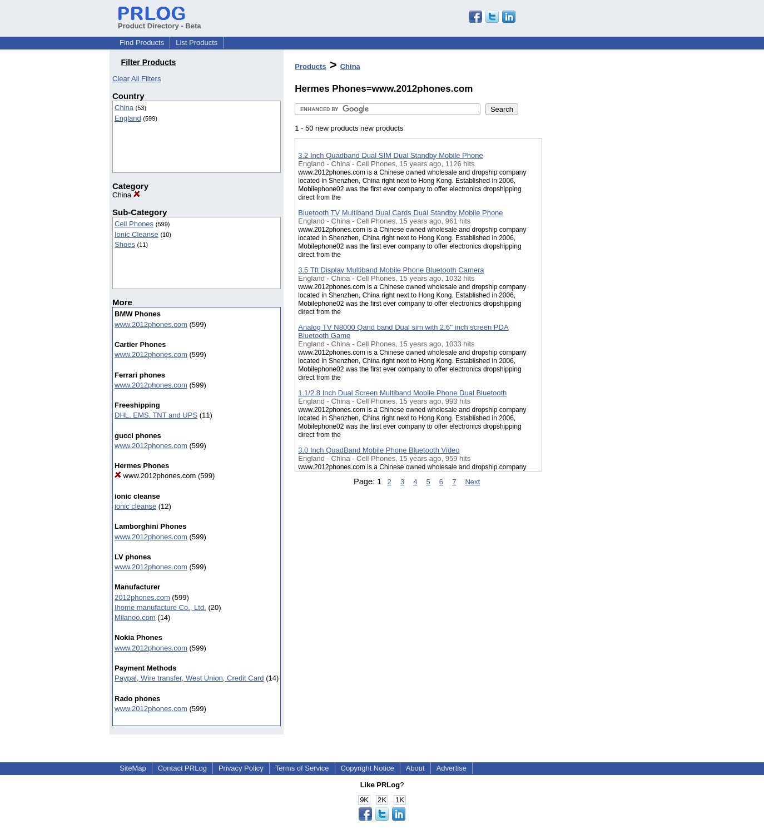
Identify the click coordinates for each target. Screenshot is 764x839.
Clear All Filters (136, 79)
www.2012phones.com (151, 324)
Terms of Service (302, 768)
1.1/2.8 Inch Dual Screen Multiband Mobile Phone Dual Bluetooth (402, 393)
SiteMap (133, 768)
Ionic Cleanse (136, 234)
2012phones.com (142, 597)
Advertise (451, 768)
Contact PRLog (182, 768)
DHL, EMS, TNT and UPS (156, 415)
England (128, 118)
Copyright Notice (367, 768)
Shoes (125, 244)
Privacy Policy (241, 768)
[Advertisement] (597, 288)
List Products (196, 42)
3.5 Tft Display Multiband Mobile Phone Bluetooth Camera (391, 270)
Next (472, 482)
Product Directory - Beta (159, 21)
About (415, 768)
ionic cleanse (135, 506)
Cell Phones (134, 224)
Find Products (142, 42)
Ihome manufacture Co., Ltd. (160, 607)
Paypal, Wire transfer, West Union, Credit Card (189, 678)
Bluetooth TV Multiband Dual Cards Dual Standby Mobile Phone (400, 212)
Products (310, 66)
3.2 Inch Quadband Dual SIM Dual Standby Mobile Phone (390, 155)
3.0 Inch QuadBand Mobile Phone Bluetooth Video (378, 450)
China (124, 107)
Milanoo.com (135, 617)
